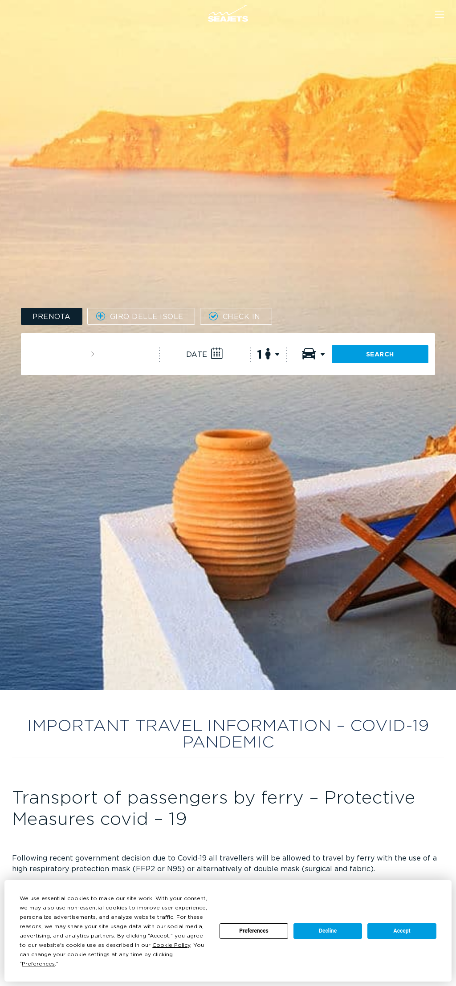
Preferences (254, 931)
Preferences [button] (38, 963)
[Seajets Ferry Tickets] (228, 13)
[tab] (51, 316)
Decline (328, 931)
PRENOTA (52, 316)
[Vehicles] (309, 354)
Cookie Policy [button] (171, 945)
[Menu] (440, 14)
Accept (402, 931)
